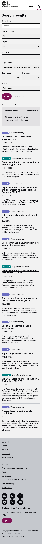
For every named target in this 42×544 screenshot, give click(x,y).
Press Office (7, 487)
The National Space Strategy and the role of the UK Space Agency (20, 299)
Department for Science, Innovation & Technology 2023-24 (20, 271)
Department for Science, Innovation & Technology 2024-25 (20, 163)
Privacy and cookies (29, 531)
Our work (5, 442)
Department (7, 63)
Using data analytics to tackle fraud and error (19, 216)
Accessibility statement (11, 533)
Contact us (6, 476)
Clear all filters (20, 96)
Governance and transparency (14, 468)
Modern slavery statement (13, 536)
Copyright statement (10, 531)
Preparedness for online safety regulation (17, 412)
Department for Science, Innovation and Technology (21, 118)
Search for (6, 21)
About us (5, 464)
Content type (8, 31)
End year (26, 73)
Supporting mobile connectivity (17, 353)
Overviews (6, 453)
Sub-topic (6, 52)
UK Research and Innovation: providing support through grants (21, 244)
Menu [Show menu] (31, 7)
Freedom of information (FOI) (14, 480)
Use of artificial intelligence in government (16, 327)
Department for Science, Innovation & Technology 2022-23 (20, 380)
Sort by (5, 83)
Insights (5, 450)
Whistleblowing (8, 484)
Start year (6, 73)
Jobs (4, 472)
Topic (4, 42)
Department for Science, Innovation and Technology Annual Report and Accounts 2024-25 (19, 189)
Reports (5, 446)
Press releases (8, 457)
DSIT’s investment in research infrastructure (16, 138)
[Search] (39, 6)
